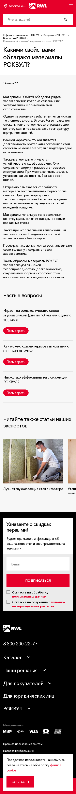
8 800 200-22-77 (20, 644)
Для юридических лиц (29, 696)
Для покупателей (23, 683)
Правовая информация (18, 751)
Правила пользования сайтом (23, 744)
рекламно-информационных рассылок (38, 604)
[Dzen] (69, 628)
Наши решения (20, 670)
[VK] (59, 628)
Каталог (12, 657)
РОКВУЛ (12, 709)
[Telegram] (49, 628)
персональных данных (29, 596)
